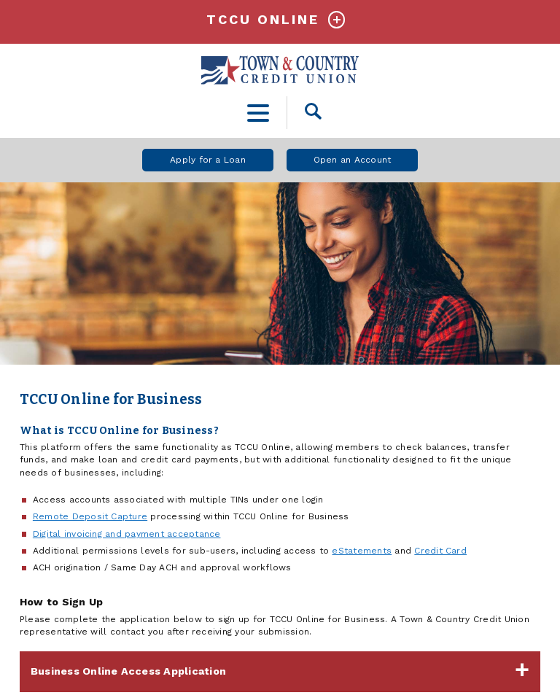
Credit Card (440, 551)
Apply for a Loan (208, 160)
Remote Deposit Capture (90, 516)
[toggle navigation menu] (258, 112)
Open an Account (353, 160)
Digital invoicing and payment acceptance (127, 534)
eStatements (362, 551)
